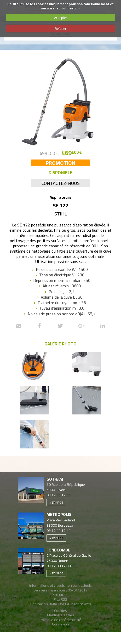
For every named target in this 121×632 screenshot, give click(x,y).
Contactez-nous (61, 183)
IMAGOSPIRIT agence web (70, 603)
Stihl (60, 213)
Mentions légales (60, 615)
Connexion (60, 624)
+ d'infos (56, 502)
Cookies (60, 610)
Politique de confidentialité (60, 619)
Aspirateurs (60, 197)
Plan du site (60, 594)
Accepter (60, 17)
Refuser (60, 28)
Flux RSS (60, 599)
